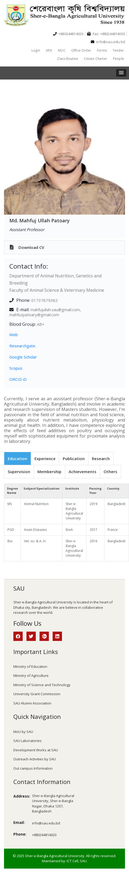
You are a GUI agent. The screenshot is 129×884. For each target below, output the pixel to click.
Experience (45, 458)
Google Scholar (23, 357)
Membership (49, 471)
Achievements (82, 471)
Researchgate (22, 345)
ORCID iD (18, 379)
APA (49, 50)
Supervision (19, 471)
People (118, 58)
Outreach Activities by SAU (34, 759)
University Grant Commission (36, 693)
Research (101, 458)
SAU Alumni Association (32, 703)
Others (110, 471)
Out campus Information (33, 768)
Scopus (15, 368)
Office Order (81, 50)
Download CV (27, 247)
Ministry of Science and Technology (42, 684)
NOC (61, 50)
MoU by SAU (23, 731)
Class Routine (67, 58)
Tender (118, 50)
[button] (121, 73)
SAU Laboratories (27, 740)
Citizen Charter (95, 58)
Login (36, 50)
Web (13, 334)
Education (17, 458)
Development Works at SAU (35, 750)
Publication (74, 458)
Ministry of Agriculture (31, 675)
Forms (102, 50)
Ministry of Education (30, 666)
